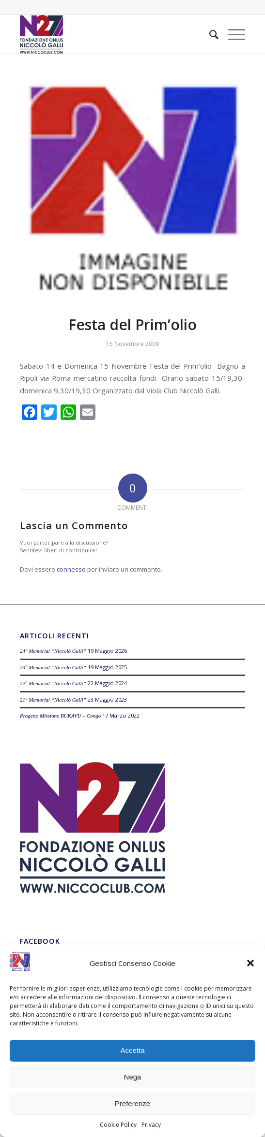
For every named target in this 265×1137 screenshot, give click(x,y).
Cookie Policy (118, 1125)
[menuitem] (209, 34)
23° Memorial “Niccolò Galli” (53, 667)
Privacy (151, 1125)
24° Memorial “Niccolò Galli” (53, 651)
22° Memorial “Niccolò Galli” (53, 683)
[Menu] (231, 34)
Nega (132, 1077)
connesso (71, 569)
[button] (250, 963)
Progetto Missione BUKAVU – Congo (60, 716)
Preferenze (132, 1103)
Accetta (132, 1050)
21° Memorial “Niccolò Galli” (53, 700)
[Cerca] (209, 34)
